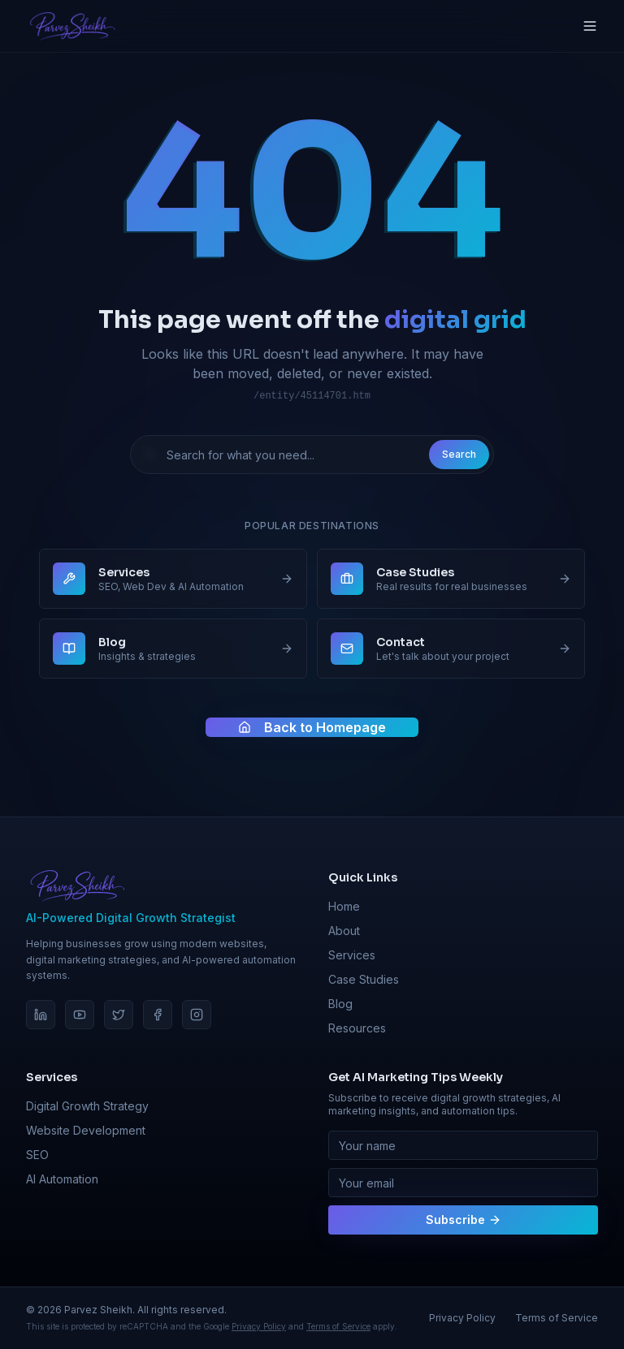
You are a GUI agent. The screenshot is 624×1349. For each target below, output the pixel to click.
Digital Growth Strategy (87, 1106)
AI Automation (62, 1179)
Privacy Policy (259, 1326)
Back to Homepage (312, 729)
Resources (357, 1028)
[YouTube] (79, 1014)
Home (344, 906)
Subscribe (463, 1219)
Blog (340, 1004)
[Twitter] (118, 1014)
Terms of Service (338, 1326)
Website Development (85, 1130)
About (344, 930)
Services (351, 955)
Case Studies (363, 979)
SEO (37, 1155)
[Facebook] (157, 1014)
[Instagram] (196, 1014)
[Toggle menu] (590, 26)
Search (459, 454)
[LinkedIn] (40, 1014)
